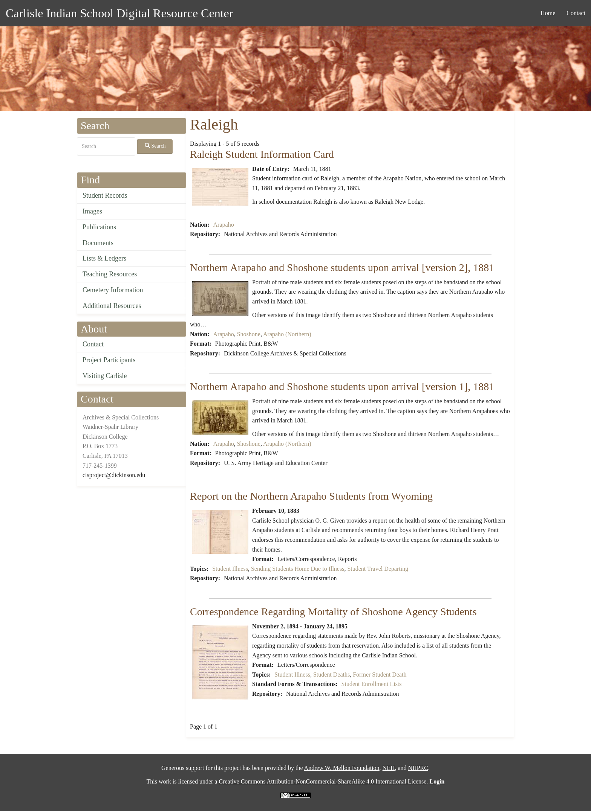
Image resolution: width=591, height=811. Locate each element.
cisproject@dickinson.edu (114, 475)
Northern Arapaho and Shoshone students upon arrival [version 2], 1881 (342, 267)
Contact (576, 13)
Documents (98, 243)
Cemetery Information (113, 290)
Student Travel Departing (377, 569)
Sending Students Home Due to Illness (297, 569)
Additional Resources (112, 305)
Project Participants (109, 360)
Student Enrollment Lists (371, 684)
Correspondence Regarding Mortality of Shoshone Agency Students (333, 611)
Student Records (105, 195)
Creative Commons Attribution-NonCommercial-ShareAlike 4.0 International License (322, 781)
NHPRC (418, 768)
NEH (389, 768)
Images (92, 211)
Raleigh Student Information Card (262, 154)
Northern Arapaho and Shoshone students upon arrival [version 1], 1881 (342, 386)
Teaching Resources (110, 274)
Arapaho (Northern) (287, 334)
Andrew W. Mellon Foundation (342, 768)
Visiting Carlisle (105, 376)
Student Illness (230, 569)
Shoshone (248, 334)
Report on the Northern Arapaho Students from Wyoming (311, 496)
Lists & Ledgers (104, 258)
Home (547, 13)
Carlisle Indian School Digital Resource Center (119, 13)
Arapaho (223, 224)
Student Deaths (331, 674)
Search (155, 146)
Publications (99, 227)
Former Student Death (379, 674)
